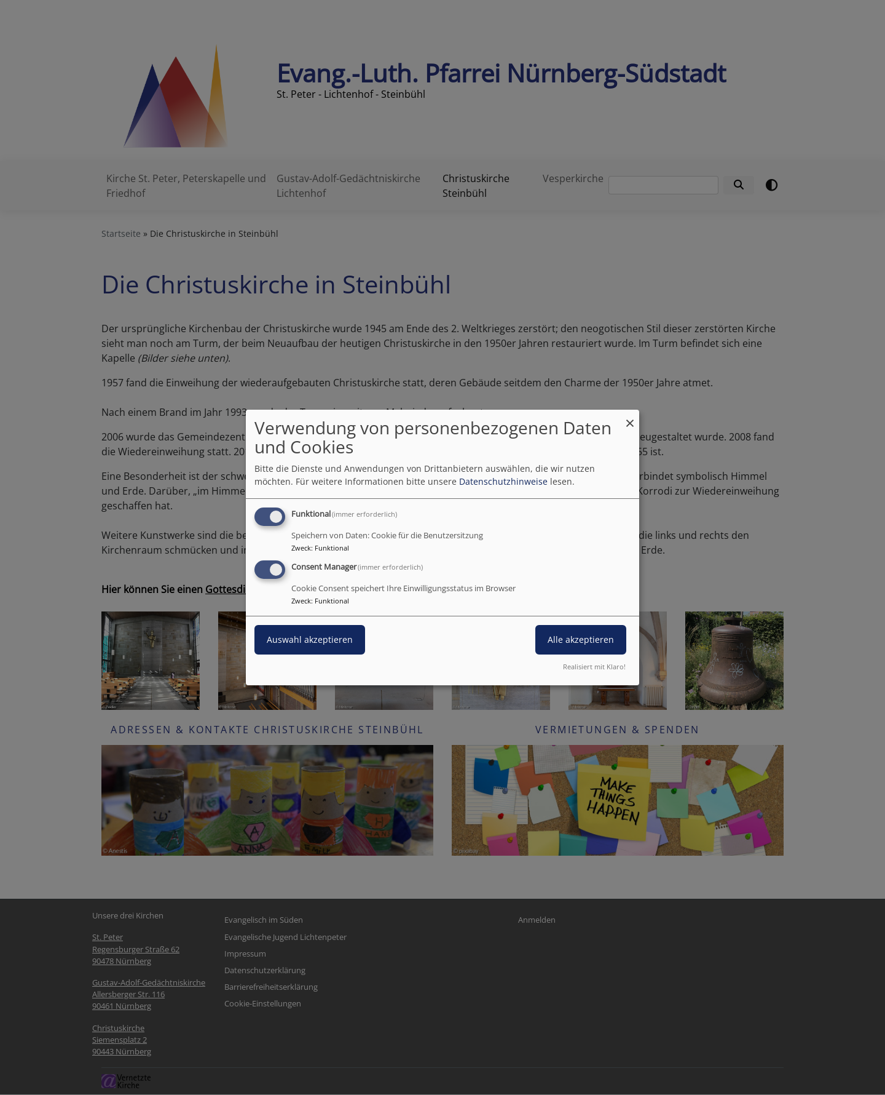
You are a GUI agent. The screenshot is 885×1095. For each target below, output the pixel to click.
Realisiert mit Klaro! (594, 666)
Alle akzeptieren (581, 639)
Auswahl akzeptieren (310, 639)
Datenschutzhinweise (503, 481)
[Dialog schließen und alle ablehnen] (630, 417)
